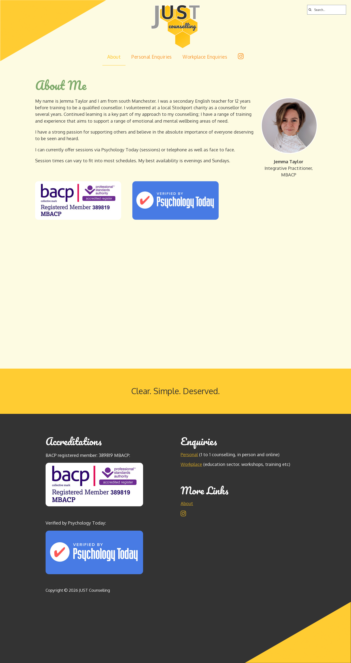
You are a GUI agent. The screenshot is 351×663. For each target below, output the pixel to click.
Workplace (191, 464)
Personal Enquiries (151, 57)
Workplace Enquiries (205, 57)
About (114, 57)
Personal (189, 454)
